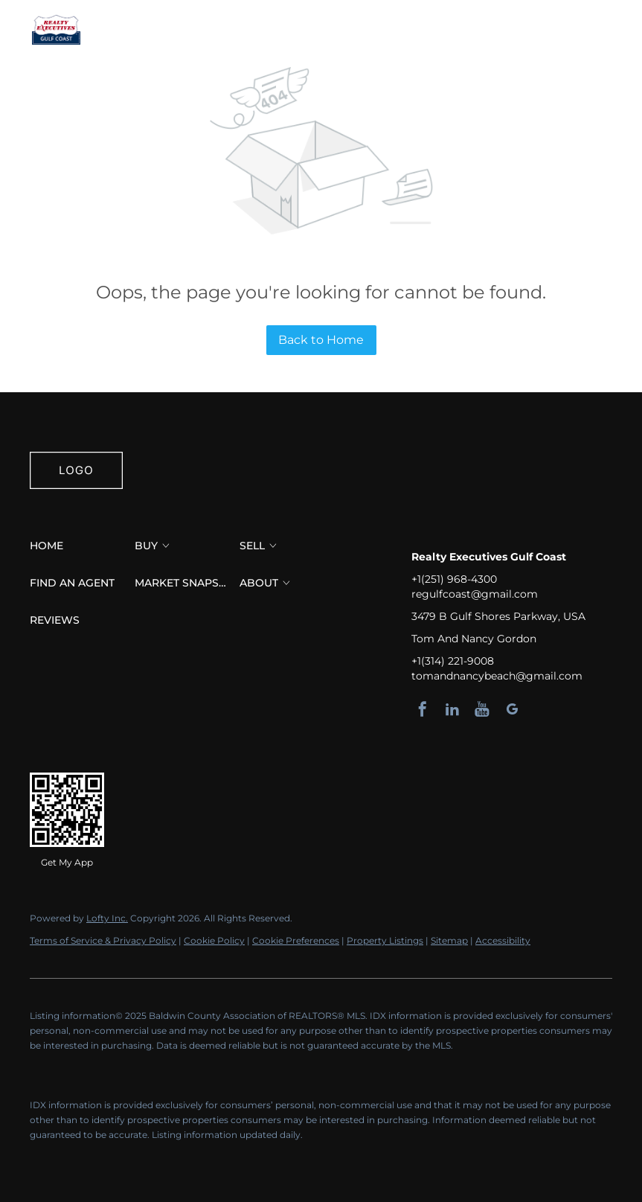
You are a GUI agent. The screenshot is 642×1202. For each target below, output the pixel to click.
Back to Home (321, 340)
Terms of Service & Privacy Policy (103, 940)
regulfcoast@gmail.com (474, 594)
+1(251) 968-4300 (454, 579)
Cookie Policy (214, 940)
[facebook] (422, 709)
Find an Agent (318, 30)
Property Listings (385, 940)
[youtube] (482, 709)
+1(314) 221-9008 (452, 661)
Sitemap (449, 940)
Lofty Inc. (107, 918)
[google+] (512, 709)
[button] (56, 30)
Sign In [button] (587, 30)
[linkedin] (452, 709)
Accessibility (502, 940)
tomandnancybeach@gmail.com (496, 675)
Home (135, 30)
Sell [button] (234, 30)
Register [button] (524, 30)
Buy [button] (187, 30)
